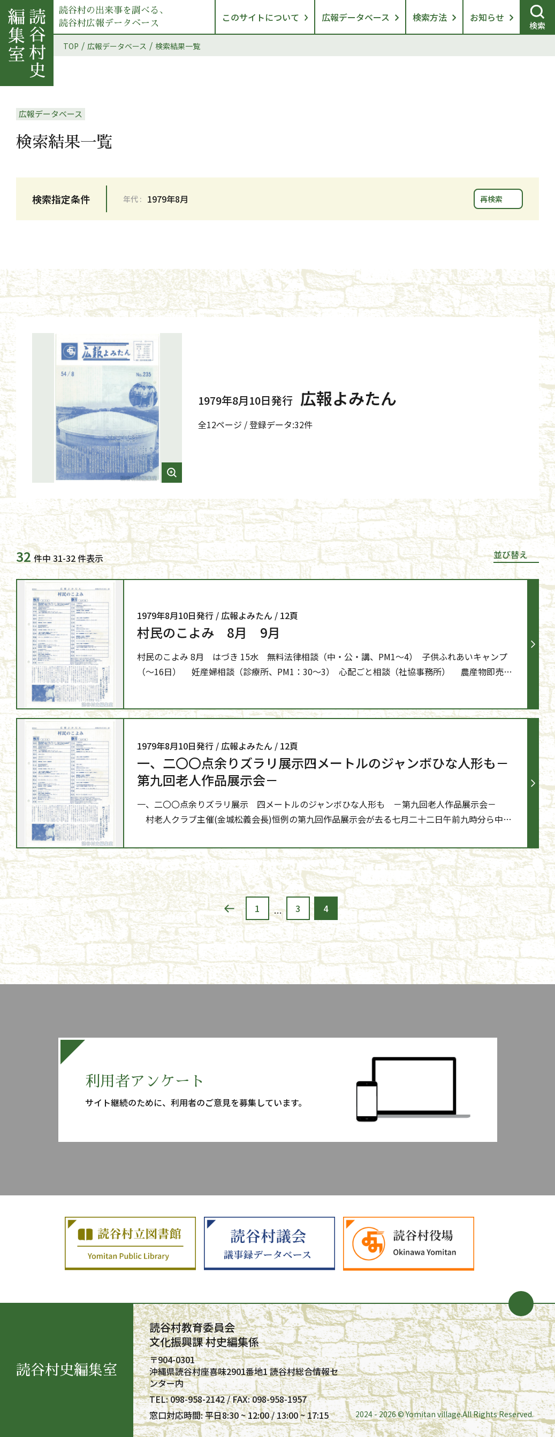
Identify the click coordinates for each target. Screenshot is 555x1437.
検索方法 (430, 17)
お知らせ (487, 17)
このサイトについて (260, 17)
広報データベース (356, 17)
